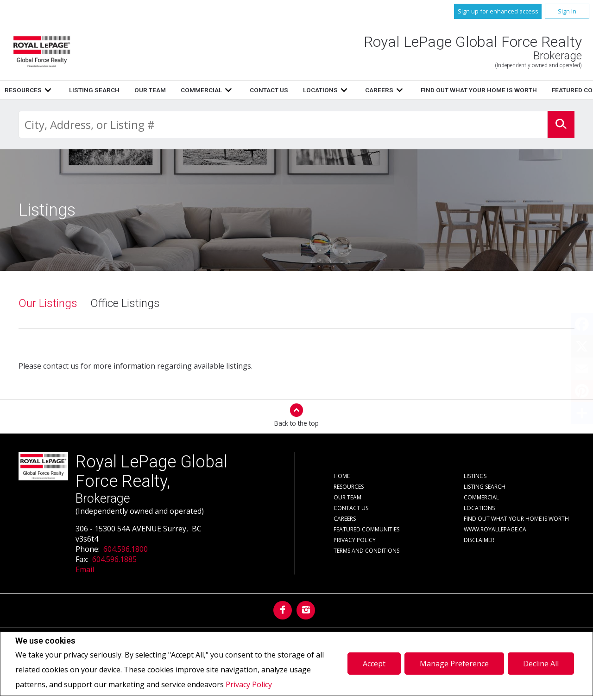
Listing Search (325, 90)
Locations (479, 508)
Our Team (381, 90)
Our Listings (48, 303)
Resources (254, 90)
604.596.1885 (114, 559)
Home (168, 90)
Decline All (541, 663)
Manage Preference (454, 663)
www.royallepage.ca (495, 529)
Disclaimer (479, 540)
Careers (345, 519)
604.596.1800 (125, 549)
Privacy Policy (249, 684)
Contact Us (351, 508)
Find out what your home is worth (516, 519)
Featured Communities (366, 529)
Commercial (481, 497)
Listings (207, 90)
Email (85, 569)
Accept (374, 663)
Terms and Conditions (366, 551)
